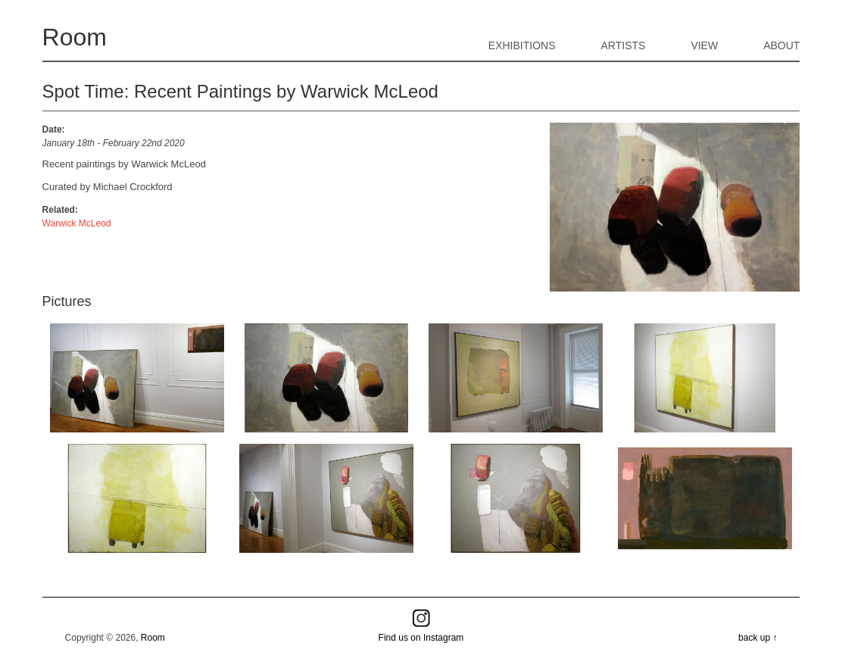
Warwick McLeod (76, 223)
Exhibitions (522, 45)
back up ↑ (757, 637)
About (781, 45)
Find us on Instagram (421, 637)
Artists (623, 45)
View (704, 45)
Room (74, 37)
